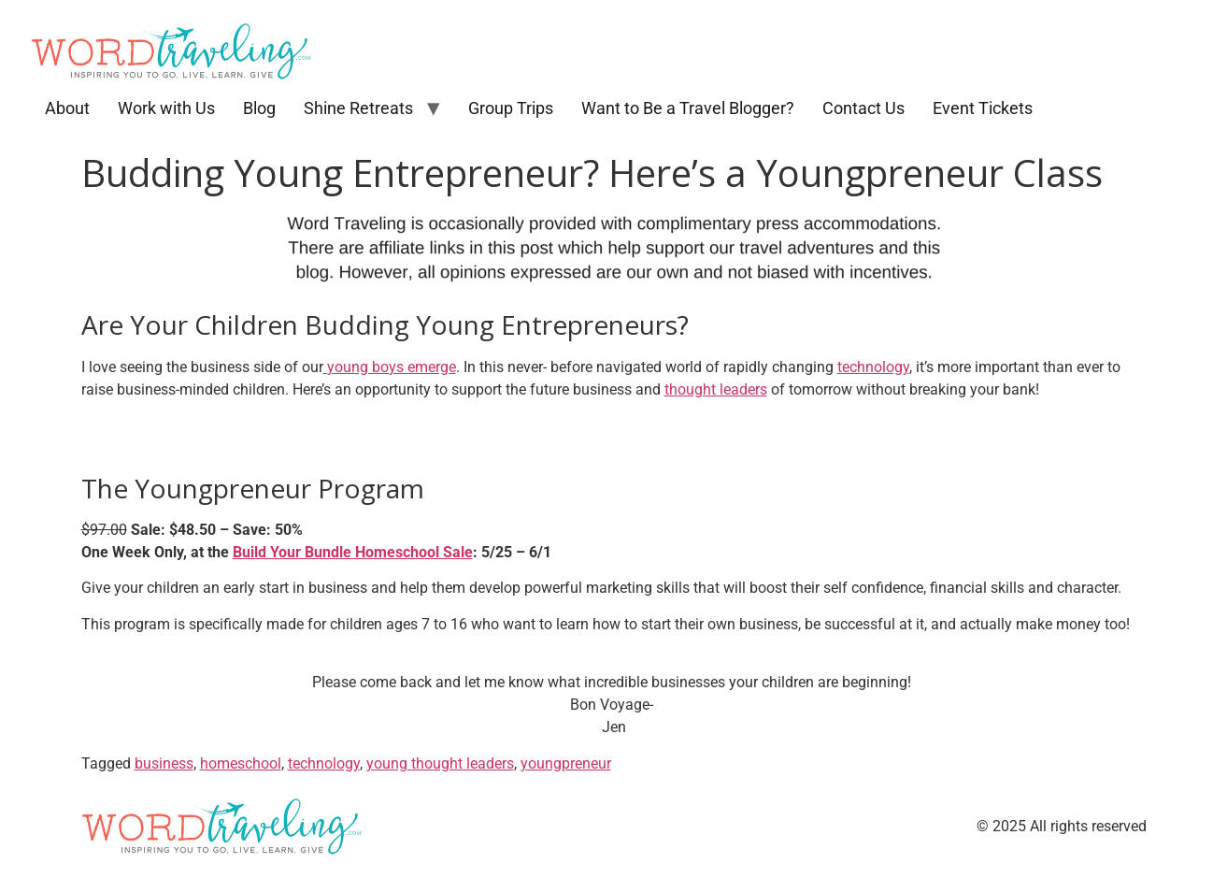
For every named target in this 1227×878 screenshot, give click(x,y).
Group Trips (510, 108)
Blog (259, 108)
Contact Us (863, 108)
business (164, 763)
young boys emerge (389, 367)
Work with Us (166, 108)
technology (873, 367)
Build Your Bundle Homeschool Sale (353, 552)
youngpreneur (566, 763)
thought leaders (715, 389)
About (67, 108)
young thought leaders (440, 763)
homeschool (240, 763)
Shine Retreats (358, 108)
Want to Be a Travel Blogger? (687, 108)
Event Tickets (983, 108)
